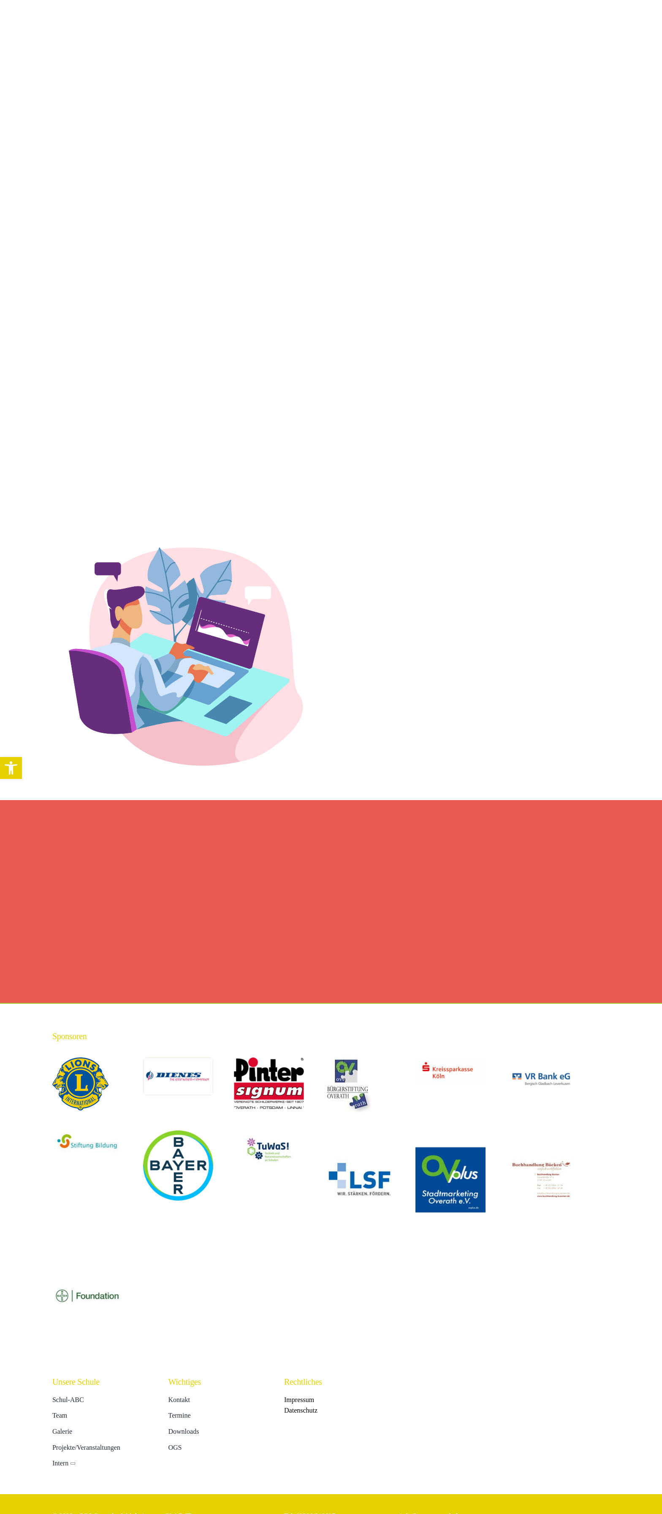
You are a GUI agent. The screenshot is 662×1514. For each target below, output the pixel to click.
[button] (11, 768)
